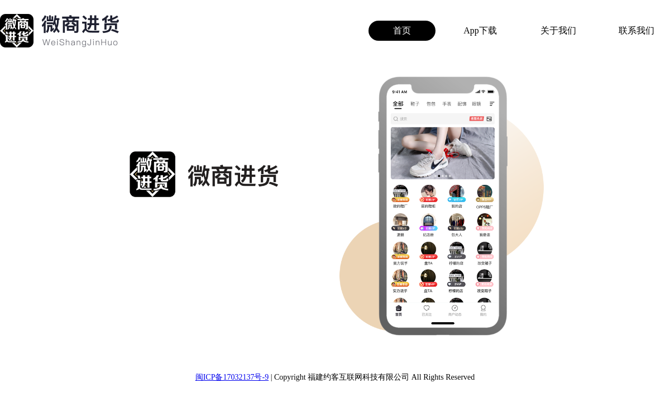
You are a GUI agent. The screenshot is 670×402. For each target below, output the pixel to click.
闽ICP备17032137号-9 (232, 377)
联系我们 (636, 30)
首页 (402, 30)
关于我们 (558, 30)
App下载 (480, 30)
